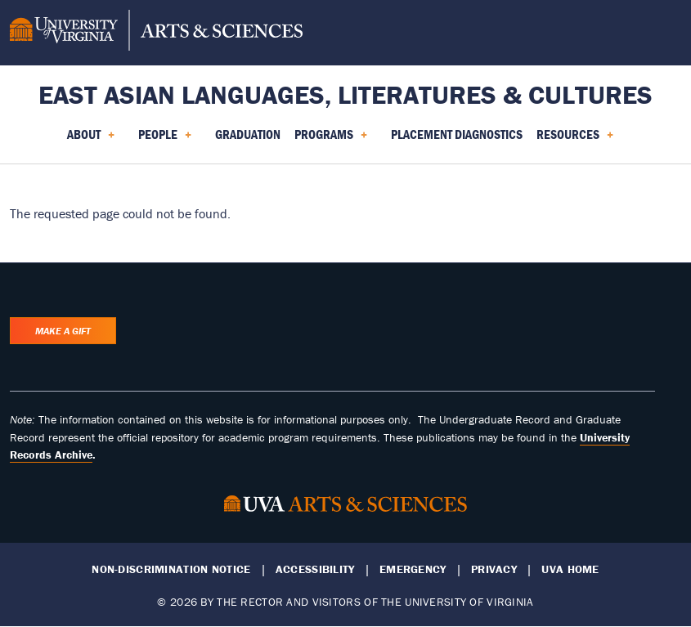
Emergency (412, 569)
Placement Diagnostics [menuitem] (457, 134)
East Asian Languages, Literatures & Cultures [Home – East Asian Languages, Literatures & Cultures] (345, 94)
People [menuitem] (165, 140)
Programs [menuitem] (331, 140)
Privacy (494, 569)
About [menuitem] (91, 140)
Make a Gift (63, 331)
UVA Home (570, 569)
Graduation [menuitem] (247, 134)
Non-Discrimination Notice (171, 569)
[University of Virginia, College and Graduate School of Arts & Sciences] (156, 33)
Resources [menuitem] (575, 140)
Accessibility (315, 569)
